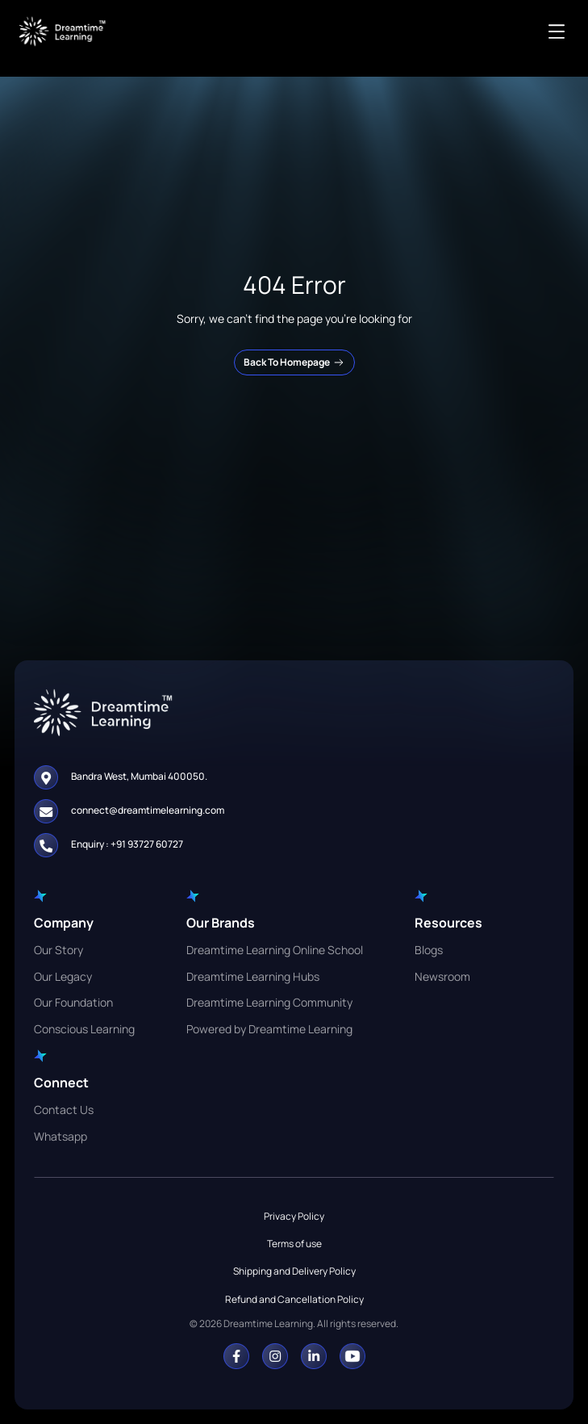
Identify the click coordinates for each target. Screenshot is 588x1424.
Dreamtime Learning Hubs (252, 976)
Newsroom (442, 976)
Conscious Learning (84, 1029)
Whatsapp (60, 1136)
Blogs (429, 949)
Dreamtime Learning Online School (274, 949)
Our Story (58, 949)
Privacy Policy (294, 1216)
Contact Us (64, 1109)
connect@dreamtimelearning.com (147, 810)
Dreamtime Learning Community (269, 1002)
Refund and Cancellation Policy (294, 1299)
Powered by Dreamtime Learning (269, 1029)
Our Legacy (63, 976)
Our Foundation (73, 1002)
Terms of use (294, 1243)
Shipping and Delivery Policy (294, 1271)
